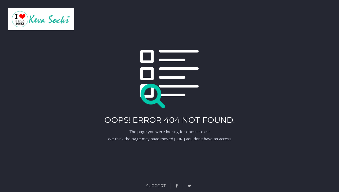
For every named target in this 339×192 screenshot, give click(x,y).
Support (156, 186)
